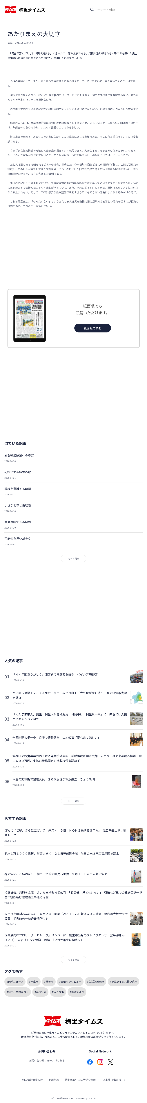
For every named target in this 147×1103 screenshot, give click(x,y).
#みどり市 (58, 992)
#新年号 (48, 981)
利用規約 (54, 1079)
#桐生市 (33, 981)
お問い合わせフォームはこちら (47, 1060)
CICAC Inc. (92, 1098)
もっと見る (73, 558)
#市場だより (77, 992)
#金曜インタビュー (70, 981)
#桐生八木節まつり (18, 992)
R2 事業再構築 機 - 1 (113, 1079)
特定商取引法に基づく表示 (80, 1079)
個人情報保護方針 (32, 1079)
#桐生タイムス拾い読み (123, 981)
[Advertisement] (74, 249)
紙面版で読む (92, 328)
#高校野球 (40, 992)
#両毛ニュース (15, 981)
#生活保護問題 (95, 981)
